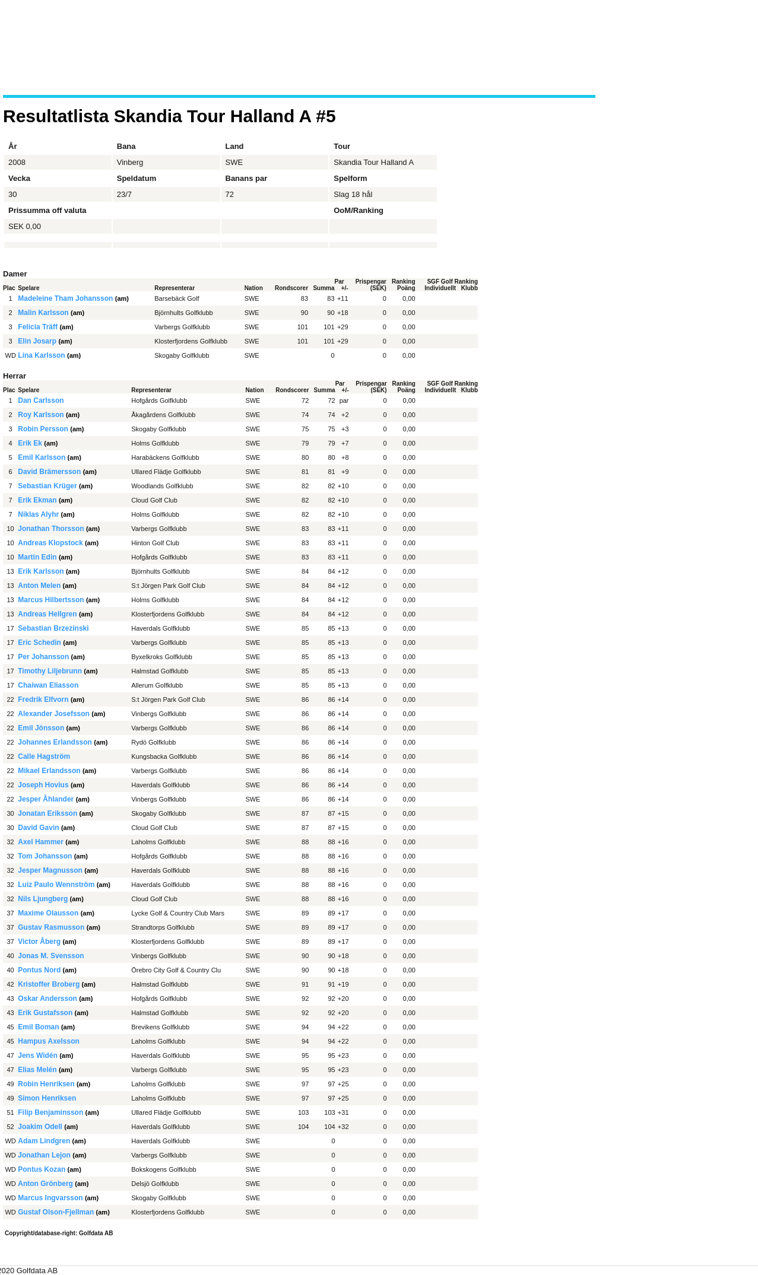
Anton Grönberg (45, 1183)
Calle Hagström (44, 756)
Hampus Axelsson (49, 1041)
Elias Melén (37, 1070)
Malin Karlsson (43, 313)
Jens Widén (38, 1055)
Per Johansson (43, 657)
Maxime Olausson (48, 913)
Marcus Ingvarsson (50, 1198)
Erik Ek (30, 443)
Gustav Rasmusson (51, 927)
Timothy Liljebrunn (50, 671)
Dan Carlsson (41, 400)
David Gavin (38, 827)
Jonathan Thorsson (51, 528)
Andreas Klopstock (50, 543)
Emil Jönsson (41, 728)
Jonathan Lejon (44, 1155)
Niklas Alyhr (38, 514)
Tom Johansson (45, 856)
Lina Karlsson (41, 355)
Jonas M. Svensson (51, 956)
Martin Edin (37, 557)
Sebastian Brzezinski (53, 628)
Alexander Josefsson (54, 714)
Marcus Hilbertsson (51, 600)
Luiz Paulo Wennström (56, 884)
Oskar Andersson (47, 998)
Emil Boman (38, 1027)
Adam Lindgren (44, 1141)
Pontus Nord (39, 970)
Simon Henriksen (47, 1098)
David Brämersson (49, 472)
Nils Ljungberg (43, 899)
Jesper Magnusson (50, 870)
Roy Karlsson (41, 415)
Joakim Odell (40, 1127)
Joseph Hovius (43, 785)
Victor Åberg (39, 941)
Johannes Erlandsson (55, 742)
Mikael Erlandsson (49, 771)
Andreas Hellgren (47, 614)
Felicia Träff (38, 327)
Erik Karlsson (41, 571)
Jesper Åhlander (46, 799)
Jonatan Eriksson (47, 813)
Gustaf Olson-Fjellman (56, 1212)
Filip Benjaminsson (50, 1112)
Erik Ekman (37, 500)
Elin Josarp (37, 341)
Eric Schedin (39, 642)
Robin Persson (43, 429)
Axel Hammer (41, 842)
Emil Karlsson (41, 457)
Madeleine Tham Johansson (65, 298)
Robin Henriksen (46, 1084)
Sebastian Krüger (47, 486)
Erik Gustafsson (45, 1013)
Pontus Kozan (41, 1169)
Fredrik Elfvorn (43, 699)
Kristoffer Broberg (49, 984)
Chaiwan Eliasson (48, 685)
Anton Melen (39, 585)
